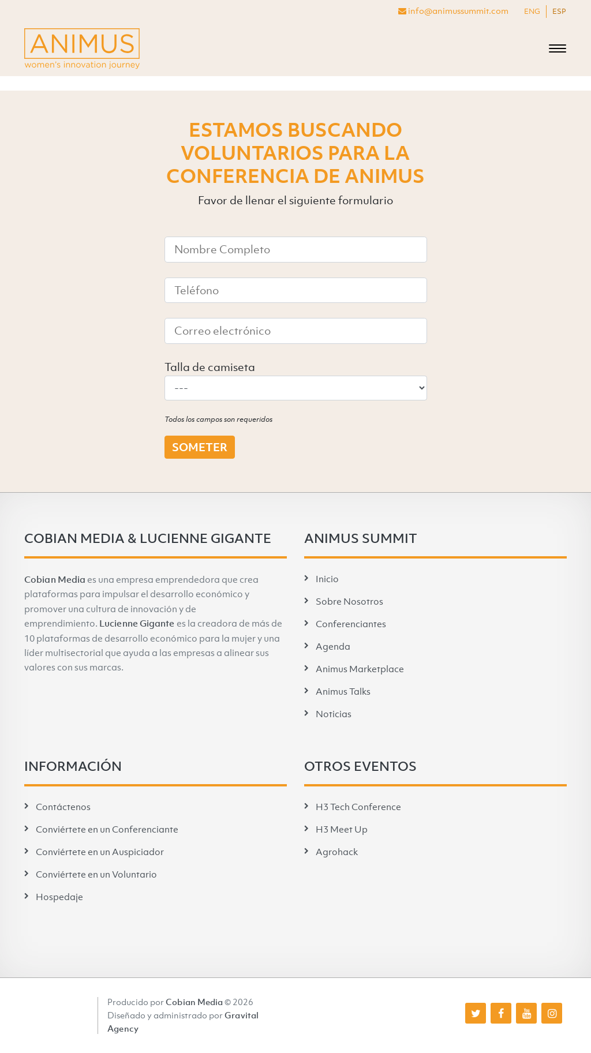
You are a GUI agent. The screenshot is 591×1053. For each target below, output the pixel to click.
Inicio (327, 578)
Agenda (333, 646)
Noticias (333, 714)
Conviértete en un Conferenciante (107, 829)
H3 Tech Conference (358, 806)
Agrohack (337, 851)
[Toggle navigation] (557, 49)
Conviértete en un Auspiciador (100, 851)
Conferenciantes (351, 623)
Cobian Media (54, 579)
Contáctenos (63, 806)
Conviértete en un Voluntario (96, 874)
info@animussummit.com (453, 10)
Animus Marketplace (360, 668)
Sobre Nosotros (349, 601)
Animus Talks (343, 691)
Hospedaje (59, 896)
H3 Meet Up (342, 829)
